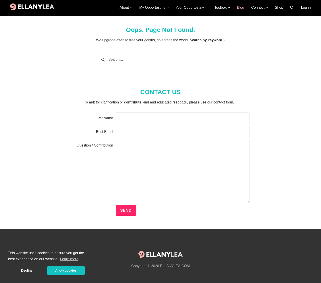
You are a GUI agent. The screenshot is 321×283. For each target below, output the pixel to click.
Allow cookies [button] (66, 270)
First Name (104, 118)
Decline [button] (27, 270)
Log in (306, 7)
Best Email (104, 132)
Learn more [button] (69, 259)
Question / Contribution (95, 145)
